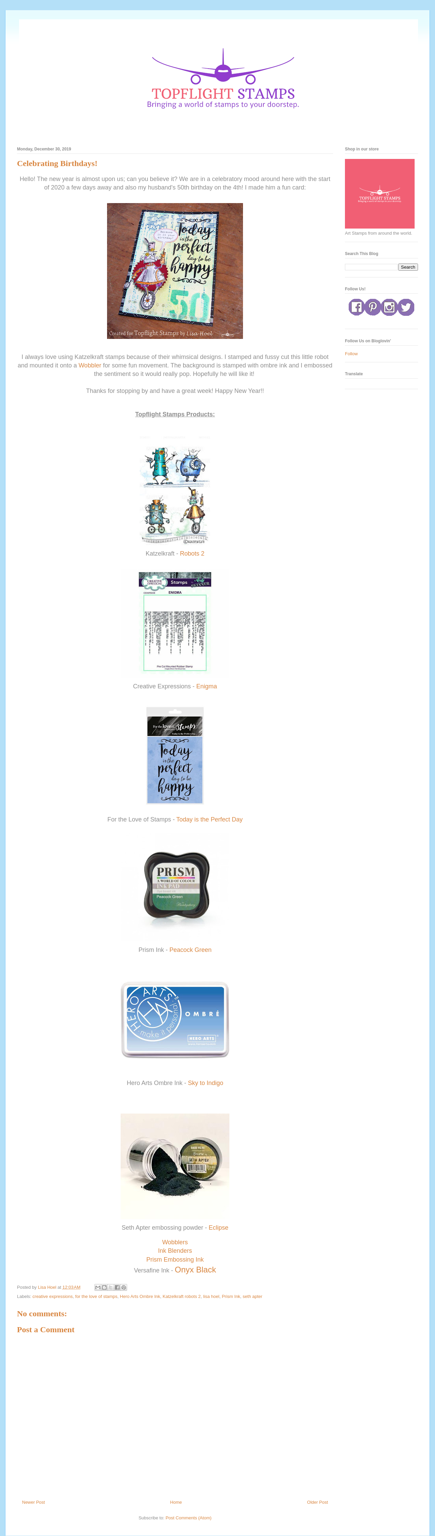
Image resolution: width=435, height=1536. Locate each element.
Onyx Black (195, 1269)
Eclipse (218, 1227)
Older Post (317, 1502)
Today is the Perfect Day (209, 819)
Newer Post (33, 1502)
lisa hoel (211, 1296)
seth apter (252, 1296)
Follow (351, 353)
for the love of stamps (96, 1296)
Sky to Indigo (205, 1083)
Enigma (206, 686)
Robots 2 (192, 553)
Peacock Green (190, 949)
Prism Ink (231, 1296)
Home (176, 1502)
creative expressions (53, 1296)
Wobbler (90, 365)
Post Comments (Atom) (188, 1517)
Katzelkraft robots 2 (182, 1296)
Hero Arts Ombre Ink (140, 1296)
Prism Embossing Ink (175, 1259)
